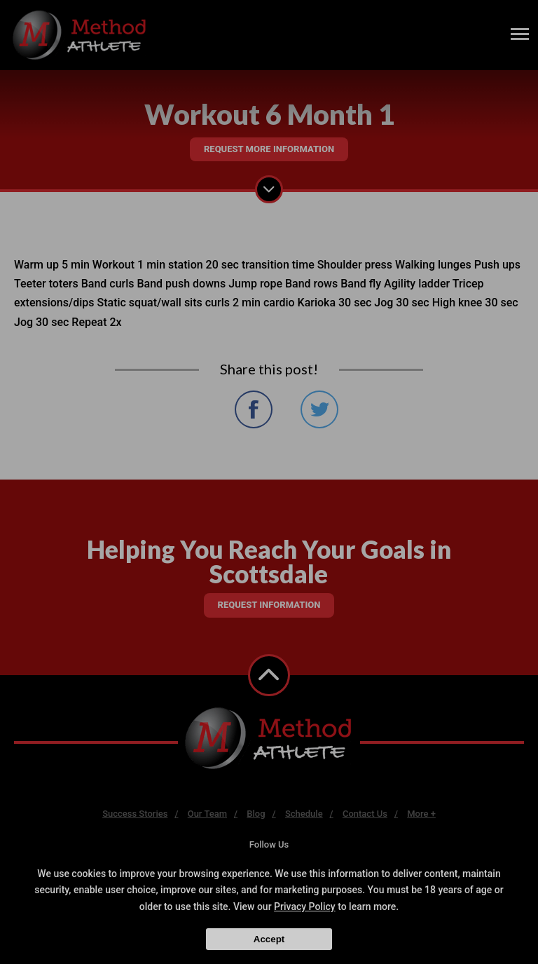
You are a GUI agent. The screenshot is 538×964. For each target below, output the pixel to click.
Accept (269, 939)
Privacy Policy (305, 906)
